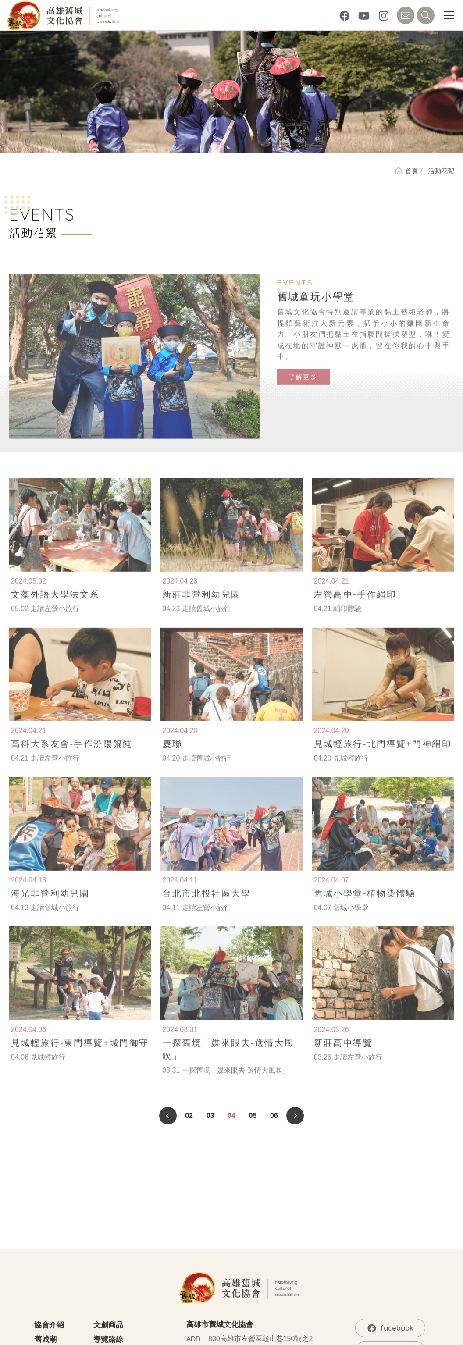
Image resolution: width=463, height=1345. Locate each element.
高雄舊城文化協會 (64, 15)
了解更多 (303, 390)
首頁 (411, 170)
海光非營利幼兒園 (50, 906)
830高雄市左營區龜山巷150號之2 (260, 1338)
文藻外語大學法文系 (55, 608)
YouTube (363, 15)
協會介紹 (49, 1325)
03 (210, 1115)
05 (253, 1115)
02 (189, 1115)
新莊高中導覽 (343, 1056)
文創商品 (108, 1325)
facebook (344, 15)
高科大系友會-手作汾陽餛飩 (72, 757)
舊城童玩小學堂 (316, 310)
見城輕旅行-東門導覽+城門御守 (80, 1056)
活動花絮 (441, 170)
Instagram (383, 15)
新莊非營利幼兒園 (201, 608)
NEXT (295, 1115)
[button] (449, 15)
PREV (168, 1115)
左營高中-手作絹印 (355, 608)
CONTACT (405, 15)
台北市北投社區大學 (206, 906)
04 (231, 1115)
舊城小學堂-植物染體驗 (365, 906)
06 (274, 1115)
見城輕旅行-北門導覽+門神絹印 (383, 757)
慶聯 (172, 757)
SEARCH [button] (426, 15)
